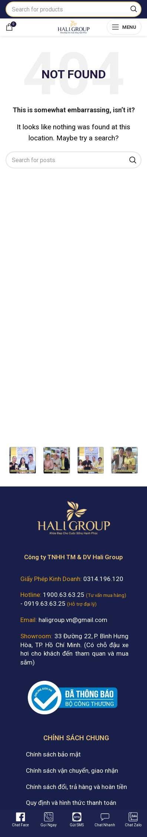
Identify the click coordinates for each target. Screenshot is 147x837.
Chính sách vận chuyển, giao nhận (72, 770)
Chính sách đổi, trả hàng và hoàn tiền (76, 786)
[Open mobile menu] (124, 27)
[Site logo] (73, 26)
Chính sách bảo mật (53, 754)
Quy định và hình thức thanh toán (71, 802)
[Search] (73, 9)
